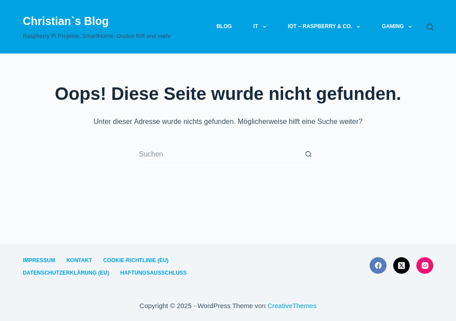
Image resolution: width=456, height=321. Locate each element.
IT (261, 26)
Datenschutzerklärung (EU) (66, 273)
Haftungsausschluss (153, 273)
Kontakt (79, 260)
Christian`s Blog (66, 21)
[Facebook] (378, 265)
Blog (224, 26)
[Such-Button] (308, 154)
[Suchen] (430, 27)
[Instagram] (424, 265)
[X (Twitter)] (401, 265)
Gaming (399, 26)
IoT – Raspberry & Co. (326, 26)
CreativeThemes (292, 305)
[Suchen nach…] (219, 154)
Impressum (39, 260)
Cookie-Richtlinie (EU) (136, 260)
